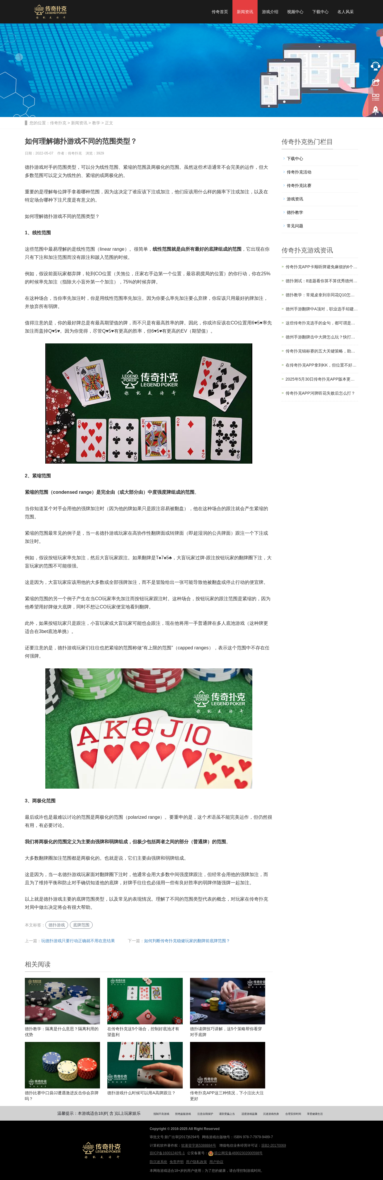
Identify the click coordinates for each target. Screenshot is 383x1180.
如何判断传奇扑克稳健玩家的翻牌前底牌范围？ (187, 940)
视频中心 (295, 11)
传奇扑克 (58, 123)
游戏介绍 (270, 11)
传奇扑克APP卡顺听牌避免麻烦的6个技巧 (322, 266)
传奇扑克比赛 (299, 185)
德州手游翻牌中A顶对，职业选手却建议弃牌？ (322, 309)
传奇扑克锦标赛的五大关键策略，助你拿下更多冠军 (322, 351)
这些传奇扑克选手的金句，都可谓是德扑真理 (322, 323)
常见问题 (295, 225)
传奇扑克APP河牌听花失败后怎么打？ (320, 393)
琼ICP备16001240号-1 (167, 1153)
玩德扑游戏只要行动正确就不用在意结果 (78, 940)
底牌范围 (81, 925)
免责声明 (177, 1162)
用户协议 (216, 1162)
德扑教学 (295, 212)
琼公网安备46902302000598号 (235, 1153)
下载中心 (320, 11)
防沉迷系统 (158, 1162)
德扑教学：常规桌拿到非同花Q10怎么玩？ (322, 295)
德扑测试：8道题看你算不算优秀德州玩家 (322, 280)
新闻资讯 (245, 11)
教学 (96, 123)
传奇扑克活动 (299, 172)
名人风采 (345, 11)
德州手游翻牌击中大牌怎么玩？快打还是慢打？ (322, 337)
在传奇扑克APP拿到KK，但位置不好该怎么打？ (322, 365)
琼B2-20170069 (273, 1145)
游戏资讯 (295, 199)
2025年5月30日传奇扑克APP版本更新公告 (322, 379)
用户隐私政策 (196, 1162)
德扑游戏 (57, 925)
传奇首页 (220, 11)
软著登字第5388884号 (198, 1145)
